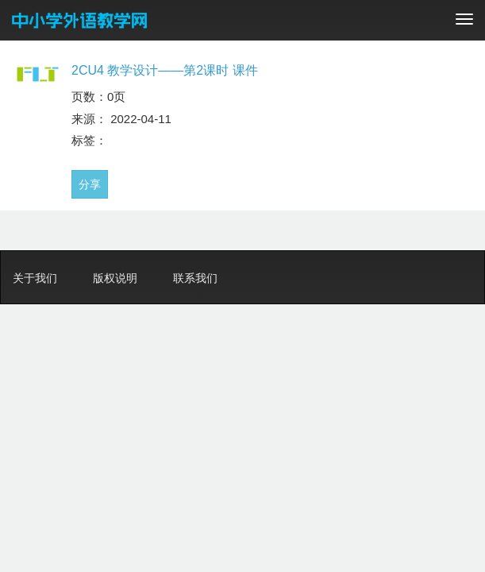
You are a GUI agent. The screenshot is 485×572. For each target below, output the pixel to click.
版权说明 (115, 278)
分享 (90, 184)
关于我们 (35, 278)
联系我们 (195, 278)
